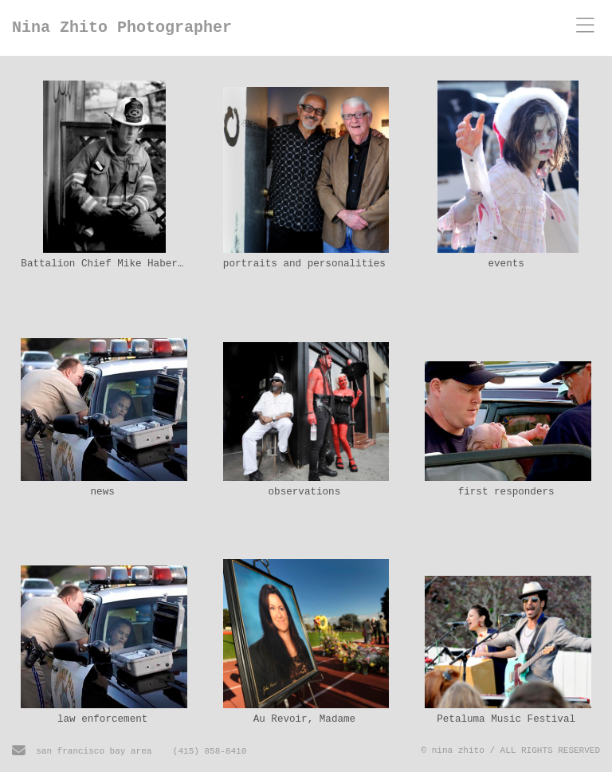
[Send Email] (19, 753)
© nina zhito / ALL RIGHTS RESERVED (511, 750)
